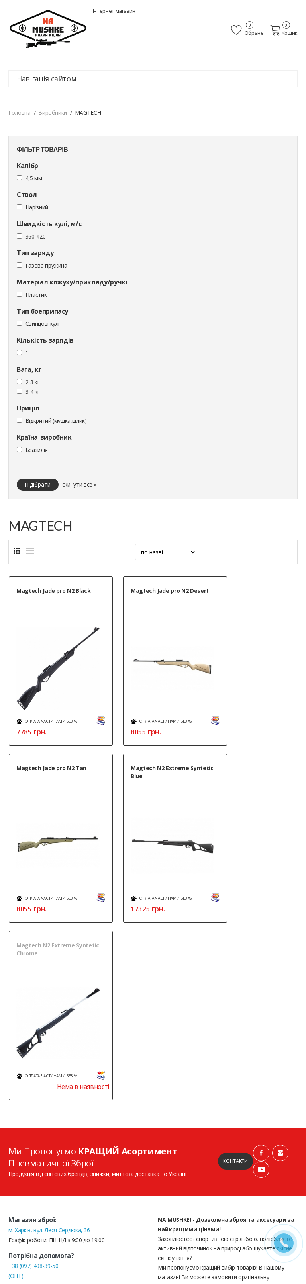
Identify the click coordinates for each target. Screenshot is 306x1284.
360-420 (36, 236)
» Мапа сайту (25, 1238)
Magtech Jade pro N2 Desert (155, 590)
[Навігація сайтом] (285, 79)
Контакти (235, 957)
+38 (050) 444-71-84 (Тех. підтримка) (54, 1082)
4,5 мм (34, 178)
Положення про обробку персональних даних (217, 1131)
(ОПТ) (15, 1072)
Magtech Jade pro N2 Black (53, 590)
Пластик (36, 294)
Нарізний (37, 207)
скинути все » (79, 484)
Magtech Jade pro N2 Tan (251, 590)
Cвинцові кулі (42, 323)
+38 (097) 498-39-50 (33, 1062)
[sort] (165, 552)
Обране (248, 30)
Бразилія (37, 450)
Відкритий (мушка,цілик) (56, 420)
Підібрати (38, 484)
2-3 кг (33, 382)
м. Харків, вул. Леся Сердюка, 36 (49, 1026)
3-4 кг (33, 391)
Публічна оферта (180, 1140)
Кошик (284, 30)
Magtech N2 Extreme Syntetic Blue (45, 758)
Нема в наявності (168, 882)
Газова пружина (46, 265)
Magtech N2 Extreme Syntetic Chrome (145, 758)
